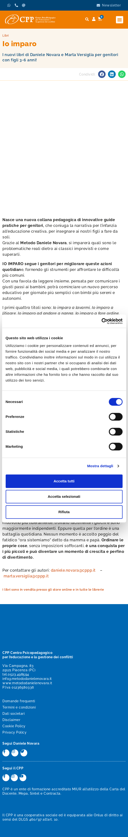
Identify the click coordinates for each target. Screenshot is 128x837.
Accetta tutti (64, 481)
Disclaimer (11, 720)
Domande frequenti (18, 701)
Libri (5, 35)
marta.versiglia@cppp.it (26, 576)
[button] (119, 19)
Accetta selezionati (64, 496)
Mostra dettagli (100, 466)
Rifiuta (64, 512)
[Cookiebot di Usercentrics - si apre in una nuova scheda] (101, 321)
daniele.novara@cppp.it (73, 570)
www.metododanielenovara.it (27, 683)
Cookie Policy (14, 726)
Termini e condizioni (19, 707)
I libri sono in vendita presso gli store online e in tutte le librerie (53, 589)
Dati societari (13, 714)
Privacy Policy (14, 732)
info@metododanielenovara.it (27, 679)
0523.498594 (18, 674)
